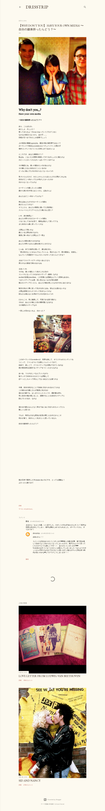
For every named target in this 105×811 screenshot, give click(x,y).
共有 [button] (20, 506)
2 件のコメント (28, 785)
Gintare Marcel (59, 804)
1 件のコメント (28, 680)
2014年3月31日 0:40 (47, 533)
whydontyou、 (29, 509)
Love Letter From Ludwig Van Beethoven (49, 676)
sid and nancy (29, 780)
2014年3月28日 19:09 (37, 521)
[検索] (85, 6)
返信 (27, 559)
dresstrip (37, 7)
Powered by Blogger (52, 799)
